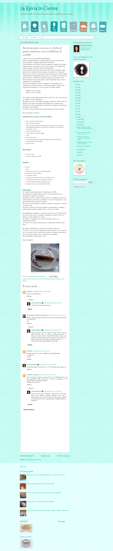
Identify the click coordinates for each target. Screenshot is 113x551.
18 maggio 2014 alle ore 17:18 (56, 315)
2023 (76, 90)
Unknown (29, 291)
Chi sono (41, 37)
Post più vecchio (63, 456)
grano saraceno (50, 279)
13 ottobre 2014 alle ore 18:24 (53, 391)
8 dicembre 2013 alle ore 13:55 (53, 303)
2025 (77, 84)
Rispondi (29, 296)
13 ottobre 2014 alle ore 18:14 (48, 375)
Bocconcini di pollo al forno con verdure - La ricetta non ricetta (46, 475)
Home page (25, 37)
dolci (35, 279)
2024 (77, 87)
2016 (76, 109)
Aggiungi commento (28, 409)
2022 (76, 92)
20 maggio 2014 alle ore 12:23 (52, 330)
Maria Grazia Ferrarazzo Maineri (37, 315)
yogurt (25, 281)
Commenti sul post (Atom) (34, 459)
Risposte (31, 300)
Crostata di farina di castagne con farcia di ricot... (83, 138)
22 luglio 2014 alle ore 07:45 (48, 364)
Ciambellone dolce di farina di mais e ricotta (84, 142)
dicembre (79, 119)
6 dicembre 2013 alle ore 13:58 (41, 291)
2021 (76, 95)
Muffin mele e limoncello (83, 146)
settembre (80, 149)
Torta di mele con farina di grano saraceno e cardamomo (44, 492)
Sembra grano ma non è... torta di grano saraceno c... (84, 128)
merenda (58, 279)
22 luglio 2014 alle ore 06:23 (41, 351)
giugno (79, 152)
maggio (79, 155)
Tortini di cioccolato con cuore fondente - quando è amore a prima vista (48, 510)
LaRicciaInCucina (36, 303)
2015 (76, 111)
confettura (30, 279)
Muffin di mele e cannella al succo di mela (83, 133)
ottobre (79, 125)
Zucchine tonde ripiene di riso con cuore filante (40, 484)
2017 (76, 106)
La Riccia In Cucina (38, 8)
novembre (80, 122)
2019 (76, 101)
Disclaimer (33, 37)
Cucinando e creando (33, 375)
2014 (76, 114)
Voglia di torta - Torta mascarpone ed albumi (40, 501)
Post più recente (26, 456)
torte (63, 279)
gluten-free (41, 279)
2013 (76, 117)
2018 (76, 103)
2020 (77, 98)
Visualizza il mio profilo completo (85, 48)
